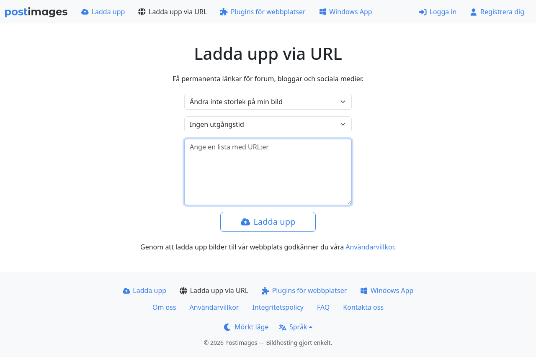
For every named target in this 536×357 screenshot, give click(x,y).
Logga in (438, 11)
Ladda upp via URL (172, 11)
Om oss (164, 307)
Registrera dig (497, 11)
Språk (293, 326)
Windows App (345, 11)
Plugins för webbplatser (262, 11)
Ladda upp (103, 11)
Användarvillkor (369, 247)
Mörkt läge (246, 326)
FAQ (323, 307)
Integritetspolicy (278, 307)
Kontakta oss (363, 307)
